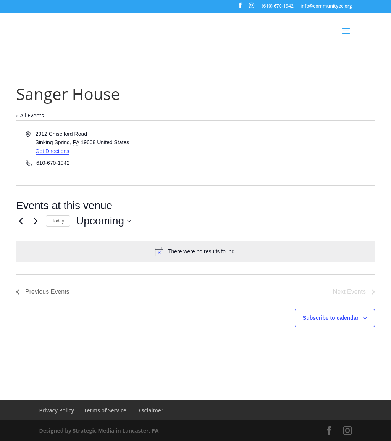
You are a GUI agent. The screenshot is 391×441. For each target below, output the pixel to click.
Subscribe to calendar (331, 318)
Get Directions (52, 151)
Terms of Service (105, 410)
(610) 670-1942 (278, 6)
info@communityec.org (326, 6)
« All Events (30, 115)
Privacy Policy (56, 410)
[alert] (195, 251)
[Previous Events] (20, 220)
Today (58, 221)
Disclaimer (149, 410)
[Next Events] (35, 220)
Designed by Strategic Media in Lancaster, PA (98, 430)
